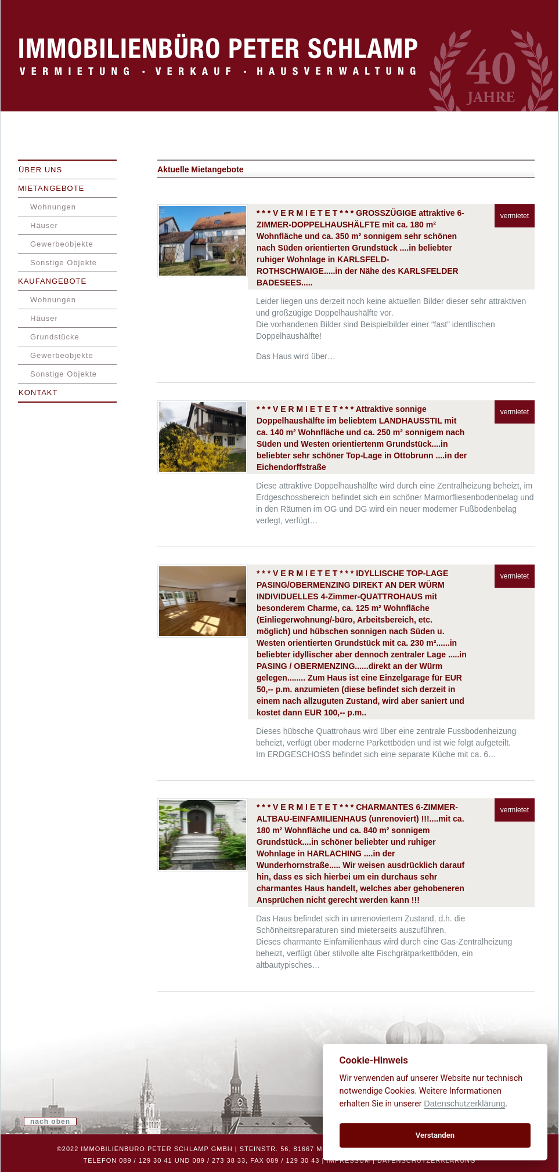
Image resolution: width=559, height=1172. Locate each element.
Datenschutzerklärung (426, 1160)
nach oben (50, 1121)
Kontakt (38, 392)
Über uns (40, 169)
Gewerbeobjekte (61, 244)
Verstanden (435, 1135)
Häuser (44, 225)
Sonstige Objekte (63, 262)
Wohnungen (53, 206)
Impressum (348, 1160)
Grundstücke (55, 336)
